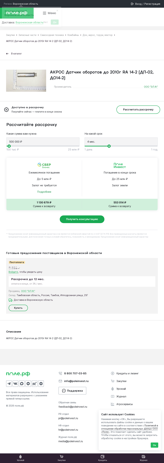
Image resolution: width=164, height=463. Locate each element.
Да (54, 23)
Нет (45, 23)
